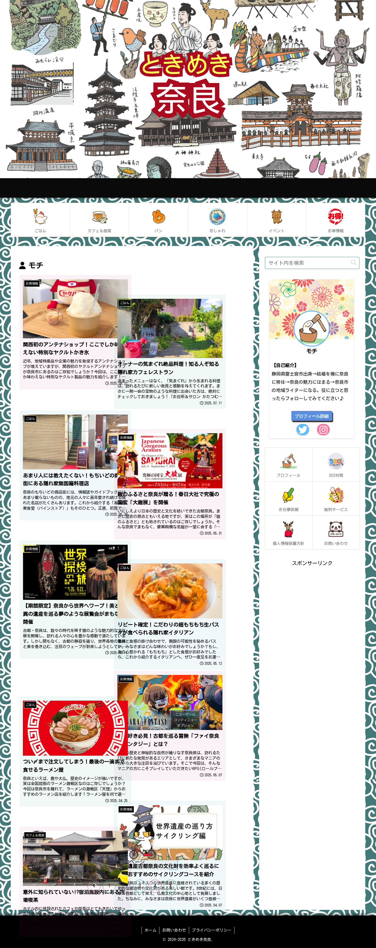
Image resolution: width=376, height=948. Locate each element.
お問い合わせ (174, 930)
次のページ (132, 861)
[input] (312, 263)
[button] (354, 263)
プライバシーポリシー (211, 930)
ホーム (150, 930)
